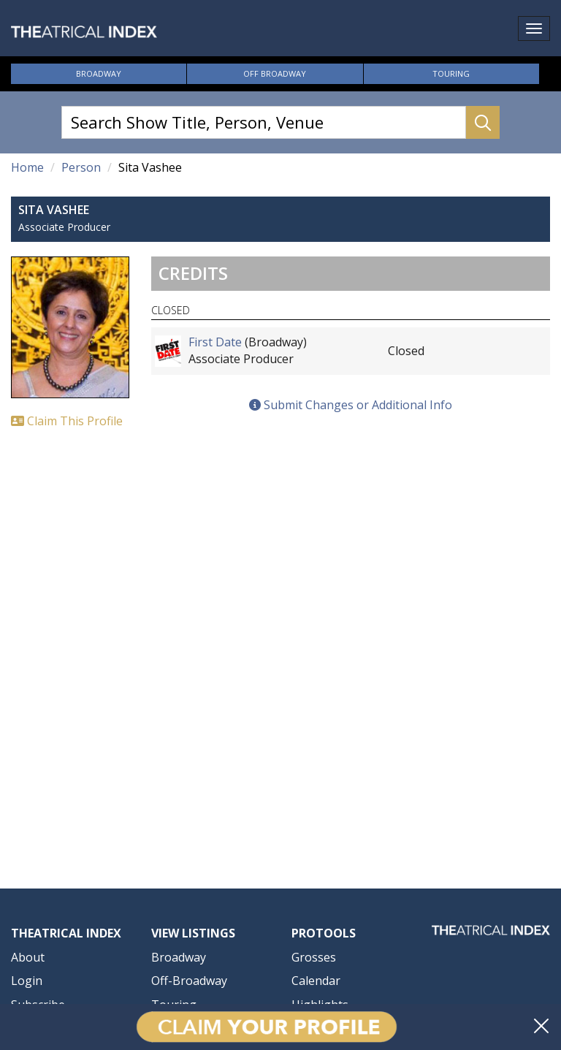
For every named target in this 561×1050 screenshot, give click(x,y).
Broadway (98, 73)
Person (81, 167)
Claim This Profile (67, 421)
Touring (451, 73)
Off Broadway (274, 73)
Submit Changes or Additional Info (350, 405)
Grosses (313, 957)
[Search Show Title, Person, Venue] (263, 122)
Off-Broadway (189, 981)
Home (27, 167)
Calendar (315, 981)
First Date (215, 342)
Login (26, 981)
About (28, 957)
